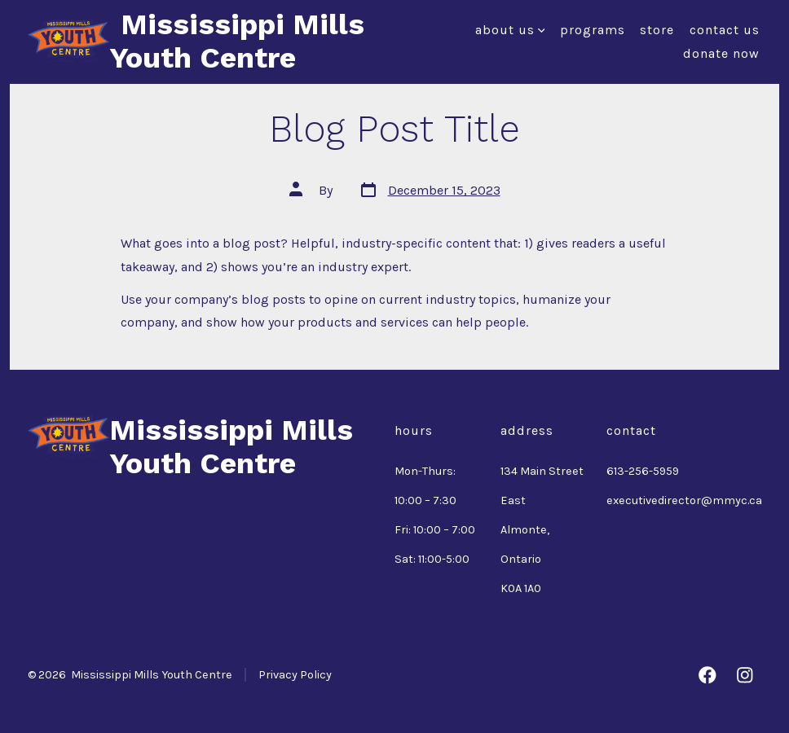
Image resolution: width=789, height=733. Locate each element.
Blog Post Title (394, 129)
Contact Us (725, 29)
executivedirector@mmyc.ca (684, 500)
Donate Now (721, 53)
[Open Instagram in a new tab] (745, 675)
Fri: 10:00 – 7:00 (434, 530)
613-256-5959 (642, 471)
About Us (510, 29)
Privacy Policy (295, 675)
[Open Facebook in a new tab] (707, 675)
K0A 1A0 (520, 588)
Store (657, 29)
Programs (592, 29)
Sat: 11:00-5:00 (431, 559)
